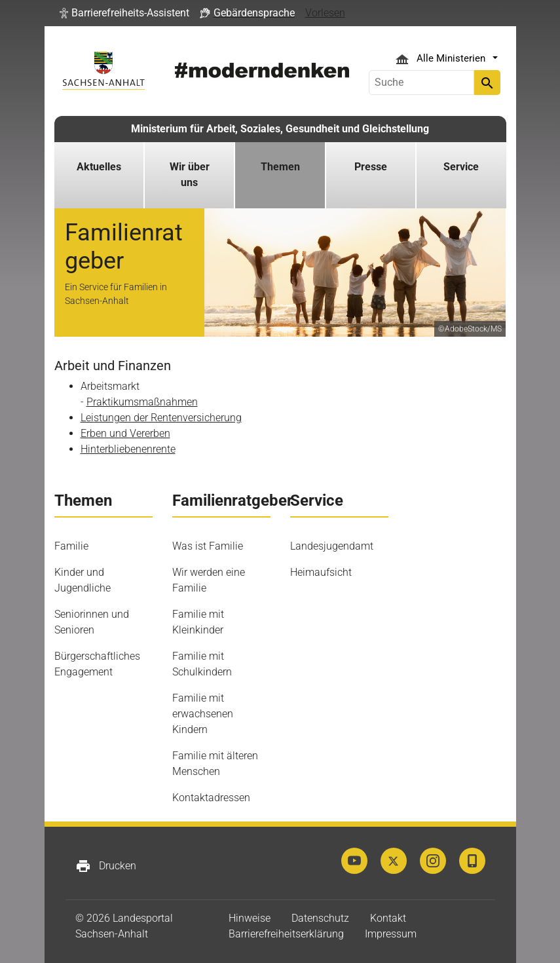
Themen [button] (280, 166)
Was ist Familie (207, 546)
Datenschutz (320, 918)
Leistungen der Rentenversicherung (161, 417)
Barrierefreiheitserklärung (286, 934)
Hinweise (250, 918)
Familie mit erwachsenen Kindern (202, 714)
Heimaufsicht (321, 572)
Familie (71, 546)
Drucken (105, 866)
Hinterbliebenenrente (128, 449)
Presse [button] (370, 166)
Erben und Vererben (125, 433)
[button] (124, 13)
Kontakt (388, 918)
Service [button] (461, 166)
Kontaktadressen (211, 797)
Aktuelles (99, 166)
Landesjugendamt (331, 546)
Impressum (391, 934)
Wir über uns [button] (190, 174)
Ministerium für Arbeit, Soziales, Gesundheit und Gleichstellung (280, 129)
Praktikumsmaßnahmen (142, 402)
